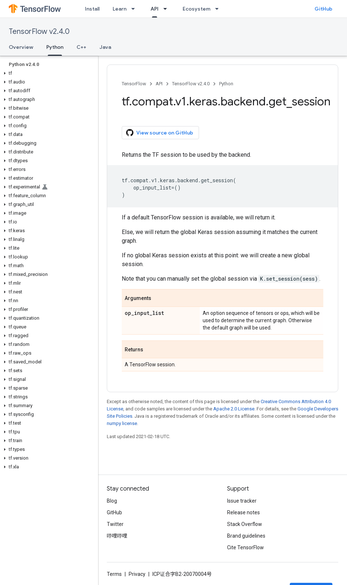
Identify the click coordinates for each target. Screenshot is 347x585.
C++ (81, 47)
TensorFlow (134, 83)
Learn (119, 8)
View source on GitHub (159, 132)
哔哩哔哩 (117, 536)
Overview (21, 47)
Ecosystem (196, 8)
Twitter (115, 524)
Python (226, 83)
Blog (112, 501)
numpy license (122, 423)
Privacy (137, 574)
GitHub (323, 8)
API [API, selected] (155, 8)
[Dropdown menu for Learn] (135, 8)
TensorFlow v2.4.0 (39, 31)
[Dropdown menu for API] (167, 8)
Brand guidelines (246, 536)
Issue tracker (242, 501)
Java (105, 47)
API (159, 83)
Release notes (243, 512)
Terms (114, 574)
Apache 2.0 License (233, 409)
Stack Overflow (244, 524)
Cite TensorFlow (245, 547)
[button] (47, 73)
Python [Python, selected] (54, 47)
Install (92, 8)
